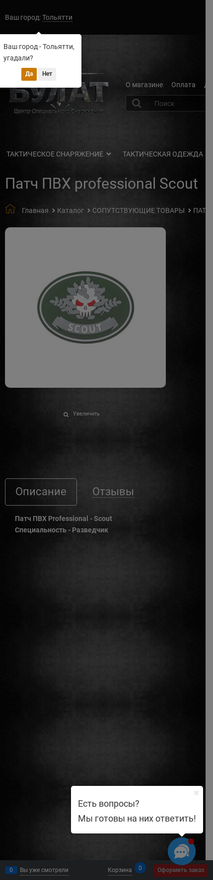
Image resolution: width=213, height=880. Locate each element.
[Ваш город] (196, 793)
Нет (47, 73)
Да (29, 73)
